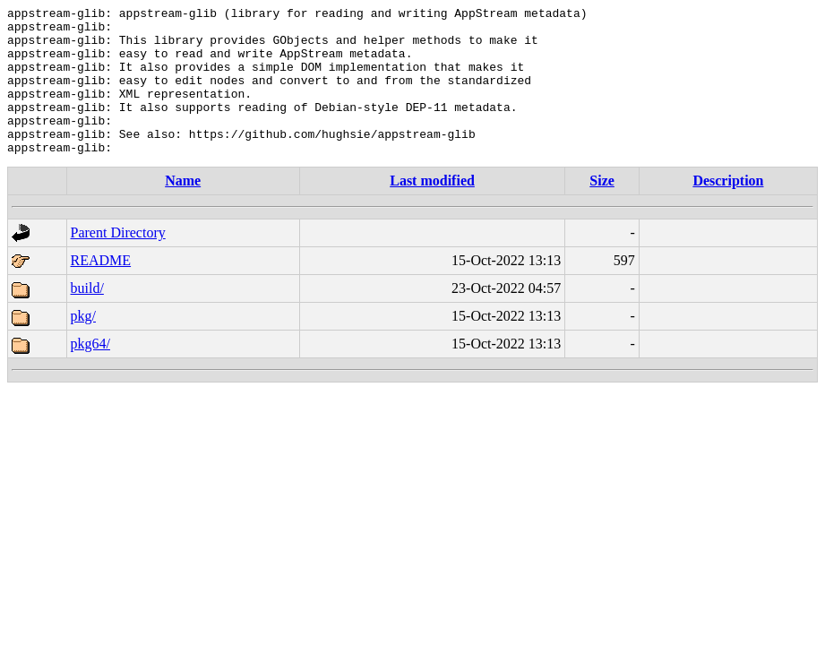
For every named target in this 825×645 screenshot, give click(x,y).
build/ (87, 317)
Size (601, 210)
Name (183, 210)
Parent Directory (118, 262)
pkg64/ (90, 373)
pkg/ (83, 345)
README (101, 289)
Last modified (432, 210)
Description (727, 210)
